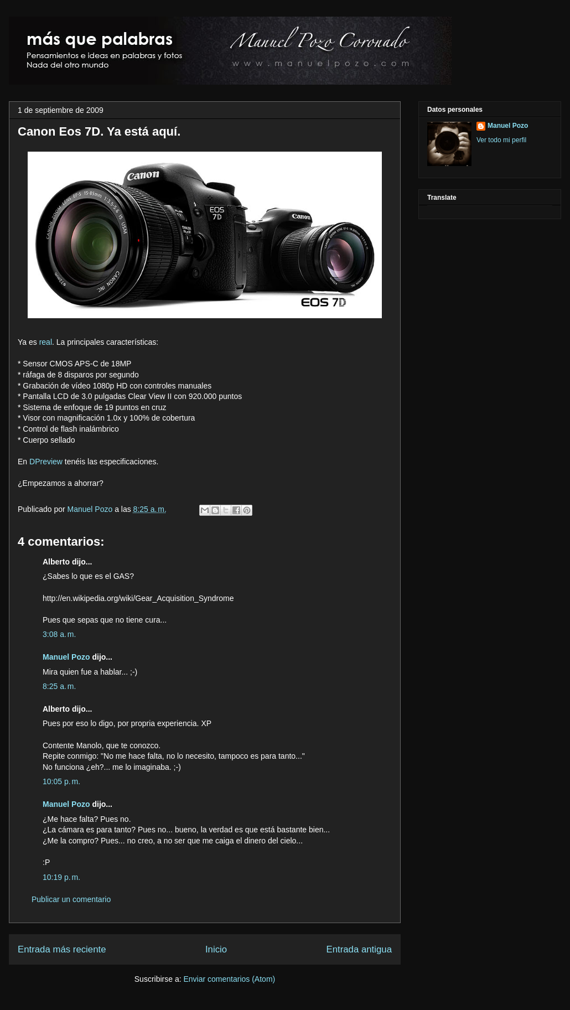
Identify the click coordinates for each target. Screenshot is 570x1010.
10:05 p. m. (61, 781)
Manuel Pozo (91, 509)
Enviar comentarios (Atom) (229, 979)
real (45, 342)
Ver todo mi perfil (501, 140)
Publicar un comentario (71, 899)
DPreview (46, 461)
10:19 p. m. (61, 877)
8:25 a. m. (59, 686)
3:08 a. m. (59, 634)
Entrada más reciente (62, 949)
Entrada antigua (359, 949)
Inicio (216, 949)
